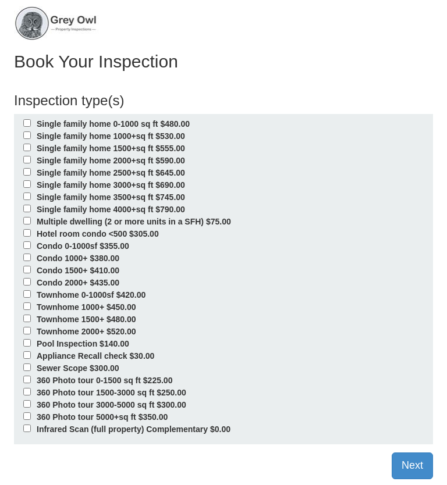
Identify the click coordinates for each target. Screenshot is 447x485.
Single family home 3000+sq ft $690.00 (111, 185)
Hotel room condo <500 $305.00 (98, 233)
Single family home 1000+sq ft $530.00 (111, 136)
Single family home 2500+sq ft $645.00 (111, 172)
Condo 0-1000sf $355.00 (83, 246)
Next (412, 465)
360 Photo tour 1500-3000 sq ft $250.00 (111, 392)
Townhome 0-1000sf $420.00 (91, 294)
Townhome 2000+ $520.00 (86, 331)
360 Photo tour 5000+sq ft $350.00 (102, 417)
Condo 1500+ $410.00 (78, 270)
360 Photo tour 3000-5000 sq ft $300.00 (111, 404)
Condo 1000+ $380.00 (78, 258)
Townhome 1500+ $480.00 (86, 319)
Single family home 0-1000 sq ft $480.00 (113, 124)
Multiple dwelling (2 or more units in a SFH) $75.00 (134, 221)
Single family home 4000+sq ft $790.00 (111, 209)
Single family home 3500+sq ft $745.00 (111, 197)
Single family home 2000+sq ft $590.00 (111, 160)
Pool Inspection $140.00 (83, 343)
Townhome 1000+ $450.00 (86, 307)
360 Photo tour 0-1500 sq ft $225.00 (104, 380)
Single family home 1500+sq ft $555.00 (111, 148)
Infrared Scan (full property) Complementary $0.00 (133, 429)
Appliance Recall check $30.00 (95, 356)
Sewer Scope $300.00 (78, 368)
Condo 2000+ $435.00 (78, 282)
